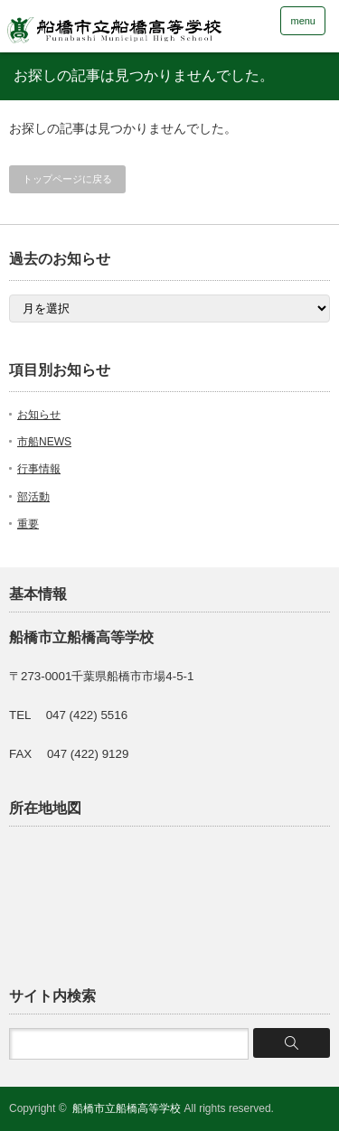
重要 (28, 524)
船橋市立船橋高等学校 (126, 1108)
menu (302, 20)
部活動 (33, 497)
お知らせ (39, 414)
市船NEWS (44, 441)
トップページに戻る (67, 178)
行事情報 (39, 469)
